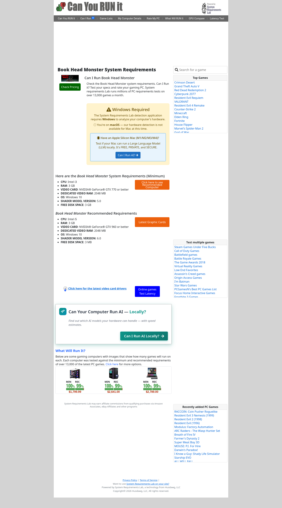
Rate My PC (153, 18)
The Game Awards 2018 (189, 262)
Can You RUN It (66, 18)
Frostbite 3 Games (186, 297)
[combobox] (202, 70)
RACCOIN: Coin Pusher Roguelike (195, 412)
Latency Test (217, 18)
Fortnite (179, 121)
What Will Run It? (70, 350)
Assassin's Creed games (189, 274)
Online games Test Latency (147, 291)
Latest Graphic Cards (152, 222)
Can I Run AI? (128, 155)
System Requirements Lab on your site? (147, 483)
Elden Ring (181, 117)
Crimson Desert (184, 82)
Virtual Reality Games (188, 266)
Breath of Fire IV (184, 435)
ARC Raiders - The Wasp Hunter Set (197, 431)
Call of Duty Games (186, 251)
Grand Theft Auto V (186, 86)
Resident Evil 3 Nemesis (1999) (194, 415)
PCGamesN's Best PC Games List (195, 289)
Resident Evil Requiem (188, 98)
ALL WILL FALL (183, 461)
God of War (181, 132)
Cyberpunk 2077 (185, 94)
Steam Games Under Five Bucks (195, 247)
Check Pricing (70, 87)
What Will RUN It (174, 18)
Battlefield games (185, 255)
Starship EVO (182, 458)
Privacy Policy (130, 480)
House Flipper (183, 125)
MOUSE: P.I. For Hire (187, 446)
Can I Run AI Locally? (144, 336)
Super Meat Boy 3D (186, 442)
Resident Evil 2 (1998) (188, 419)
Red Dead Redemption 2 (190, 90)
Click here (112, 364)
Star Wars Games (185, 285)
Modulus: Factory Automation (193, 427)
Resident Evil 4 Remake (189, 105)
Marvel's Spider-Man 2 (188, 128)
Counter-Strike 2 (185, 109)
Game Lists (106, 18)
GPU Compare (197, 18)
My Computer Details (129, 18)
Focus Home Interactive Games (194, 293)
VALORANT (181, 102)
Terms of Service (149, 480)
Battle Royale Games (187, 258)
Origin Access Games (188, 278)
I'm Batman (182, 281)
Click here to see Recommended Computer (152, 184)
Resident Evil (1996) (187, 423)
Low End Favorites (186, 270)
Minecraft (180, 113)
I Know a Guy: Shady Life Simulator (197, 454)
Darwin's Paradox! (186, 450)
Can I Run (87, 18)
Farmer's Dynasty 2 (186, 438)
